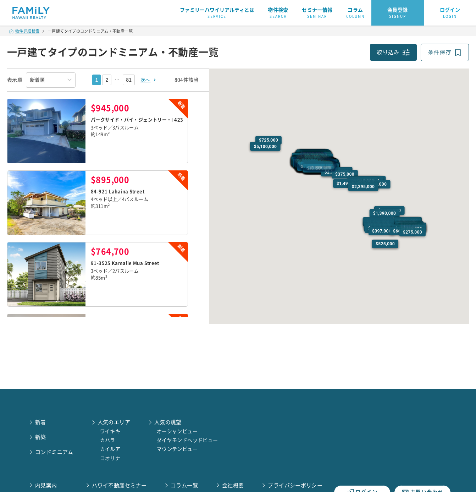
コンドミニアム (54, 452)
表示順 (14, 79)
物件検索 (278, 13)
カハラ (107, 440)
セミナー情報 (317, 13)
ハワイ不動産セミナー (119, 485)
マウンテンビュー (177, 449)
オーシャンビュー (177, 431)
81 (129, 80)
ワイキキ (110, 431)
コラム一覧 (184, 485)
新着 (40, 422)
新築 (40, 437)
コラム (355, 13)
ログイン (450, 13)
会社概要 (233, 485)
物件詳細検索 (24, 31)
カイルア (110, 449)
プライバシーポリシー (295, 485)
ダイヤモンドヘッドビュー (187, 440)
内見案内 (46, 485)
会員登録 (397, 13)
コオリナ (110, 458)
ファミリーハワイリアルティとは (217, 13)
